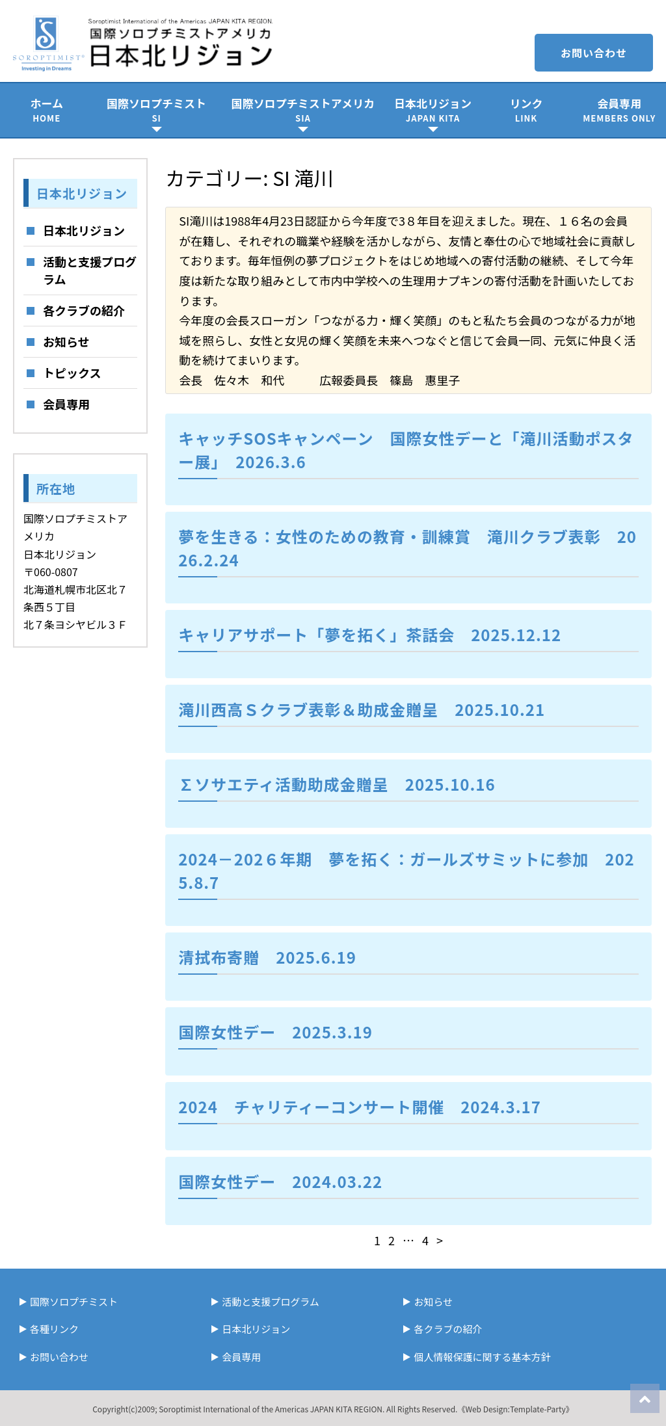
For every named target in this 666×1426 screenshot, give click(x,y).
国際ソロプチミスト (156, 109)
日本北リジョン (433, 109)
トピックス (72, 372)
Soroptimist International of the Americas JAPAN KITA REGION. (271, 1408)
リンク (526, 109)
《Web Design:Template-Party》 (515, 1408)
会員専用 (619, 109)
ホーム (47, 109)
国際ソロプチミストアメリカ (303, 109)
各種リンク (54, 1329)
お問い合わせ (594, 52)
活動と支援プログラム (90, 270)
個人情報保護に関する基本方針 (482, 1357)
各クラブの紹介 (84, 310)
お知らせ (66, 341)
